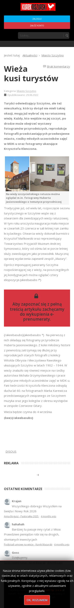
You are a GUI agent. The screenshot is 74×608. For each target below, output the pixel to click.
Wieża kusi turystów (31, 73)
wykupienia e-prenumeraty (38, 316)
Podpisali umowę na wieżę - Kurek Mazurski (28, 544)
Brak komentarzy (58, 66)
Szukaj (66, 35)
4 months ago (48, 516)
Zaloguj (36, 19)
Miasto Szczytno (26, 91)
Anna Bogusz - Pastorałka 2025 (21, 516)
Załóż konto (37, 26)
